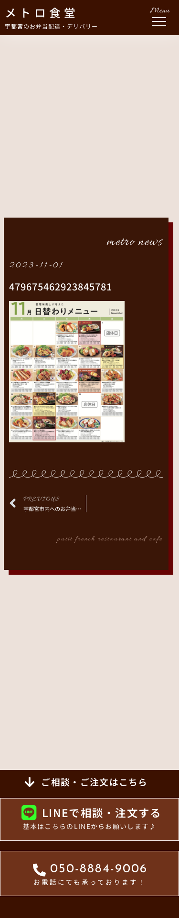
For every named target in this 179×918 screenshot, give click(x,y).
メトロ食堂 (42, 12)
